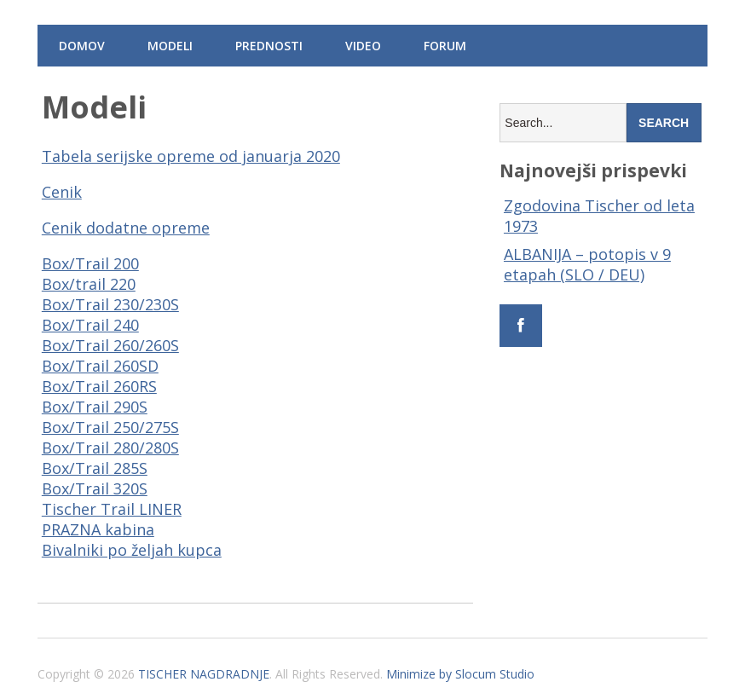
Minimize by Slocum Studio (460, 674)
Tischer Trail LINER (112, 509)
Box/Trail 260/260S (110, 345)
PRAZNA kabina (98, 529)
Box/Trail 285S (94, 468)
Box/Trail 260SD (100, 365)
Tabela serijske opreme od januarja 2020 (191, 156)
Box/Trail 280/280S (110, 447)
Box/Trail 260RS (99, 386)
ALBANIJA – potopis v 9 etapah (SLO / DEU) (587, 264)
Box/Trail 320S (94, 488)
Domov (82, 46)
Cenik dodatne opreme (126, 227)
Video (363, 46)
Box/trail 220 (89, 284)
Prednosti (269, 46)
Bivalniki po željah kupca (132, 550)
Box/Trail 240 (90, 325)
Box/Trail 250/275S (110, 427)
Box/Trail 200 (90, 263)
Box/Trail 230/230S (110, 304)
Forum (445, 46)
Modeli (170, 46)
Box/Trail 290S (94, 406)
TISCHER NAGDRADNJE (203, 674)
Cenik (62, 192)
